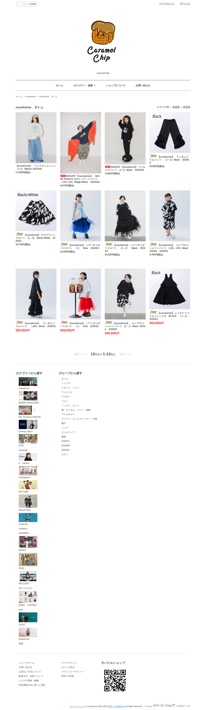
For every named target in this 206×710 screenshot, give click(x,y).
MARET (28, 543)
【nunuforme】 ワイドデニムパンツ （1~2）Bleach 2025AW (36, 167)
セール (64, 379)
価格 (63, 436)
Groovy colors (28, 426)
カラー (64, 454)
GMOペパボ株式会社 (116, 706)
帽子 (63, 423)
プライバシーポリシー (72, 671)
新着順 (186, 107)
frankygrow (28, 472)
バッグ (64, 427)
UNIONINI (24, 533)
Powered (167, 706)
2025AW (65, 445)
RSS (63, 676)
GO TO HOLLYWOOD (30, 412)
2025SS (65, 450)
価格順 (176, 107)
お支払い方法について (30, 671)
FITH (28, 440)
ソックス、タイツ (70, 405)
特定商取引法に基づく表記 (32, 685)
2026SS (65, 441)
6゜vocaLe (28, 458)
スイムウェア (68, 432)
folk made (28, 486)
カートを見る (68, 667)
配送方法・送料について (31, 676)
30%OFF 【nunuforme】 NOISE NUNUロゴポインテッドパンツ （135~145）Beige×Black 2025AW (80, 179)
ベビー (64, 401)
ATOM (71, 676)
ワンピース (67, 392)
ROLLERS (28, 578)
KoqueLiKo (28, 633)
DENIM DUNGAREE (29, 397)
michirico (23, 528)
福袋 (21, 643)
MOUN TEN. (28, 502)
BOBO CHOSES (28, 599)
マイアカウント (167, 3)
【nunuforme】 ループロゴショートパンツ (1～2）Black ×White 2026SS (125, 326)
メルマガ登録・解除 (29, 680)
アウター (65, 396)
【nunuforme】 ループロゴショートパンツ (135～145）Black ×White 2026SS (169, 248)
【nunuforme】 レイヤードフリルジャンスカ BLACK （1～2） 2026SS (170, 316)
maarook (23, 450)
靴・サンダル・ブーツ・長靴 (75, 410)
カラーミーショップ (77, 706)
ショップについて (115, 85)
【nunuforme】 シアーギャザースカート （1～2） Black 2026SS (125, 248)
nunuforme (31, 96)
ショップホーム (26, 662)
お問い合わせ (143, 85)
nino (21, 609)
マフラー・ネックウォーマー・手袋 (79, 419)
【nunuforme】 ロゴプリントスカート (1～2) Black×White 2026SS (36, 238)
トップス (65, 383)
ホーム (59, 85)
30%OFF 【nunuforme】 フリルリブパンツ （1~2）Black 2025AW (125, 168)
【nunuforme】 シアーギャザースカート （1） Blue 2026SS (80, 246)
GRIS (28, 561)
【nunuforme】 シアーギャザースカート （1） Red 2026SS (80, 325)
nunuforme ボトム (48, 96)
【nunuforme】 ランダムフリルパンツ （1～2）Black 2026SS (169, 159)
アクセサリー (68, 414)
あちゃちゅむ (25, 588)
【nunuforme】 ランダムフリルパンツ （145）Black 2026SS (36, 325)
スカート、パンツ (70, 387)
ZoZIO (28, 619)
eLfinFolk (28, 519)
